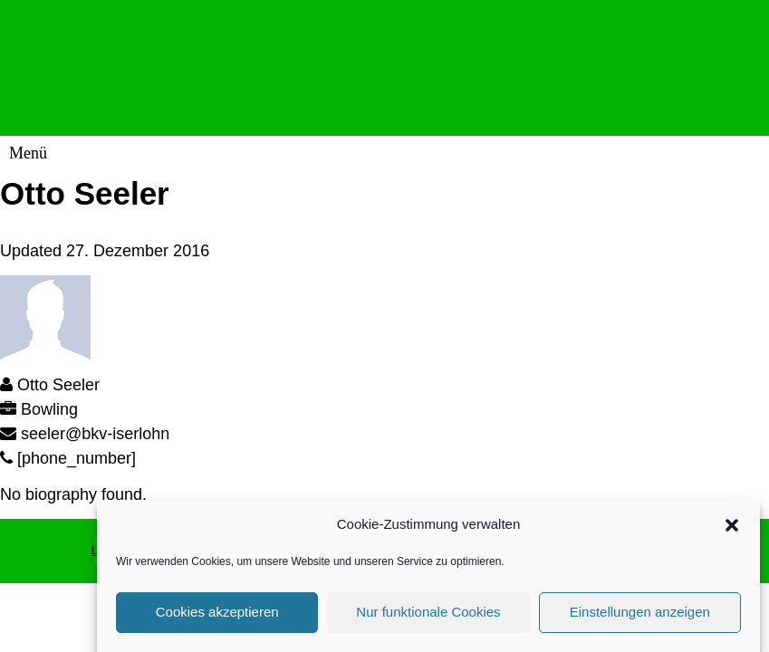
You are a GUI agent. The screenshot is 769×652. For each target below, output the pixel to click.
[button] (732, 529)
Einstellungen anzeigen (640, 615)
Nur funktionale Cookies (428, 615)
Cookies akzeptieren (217, 615)
